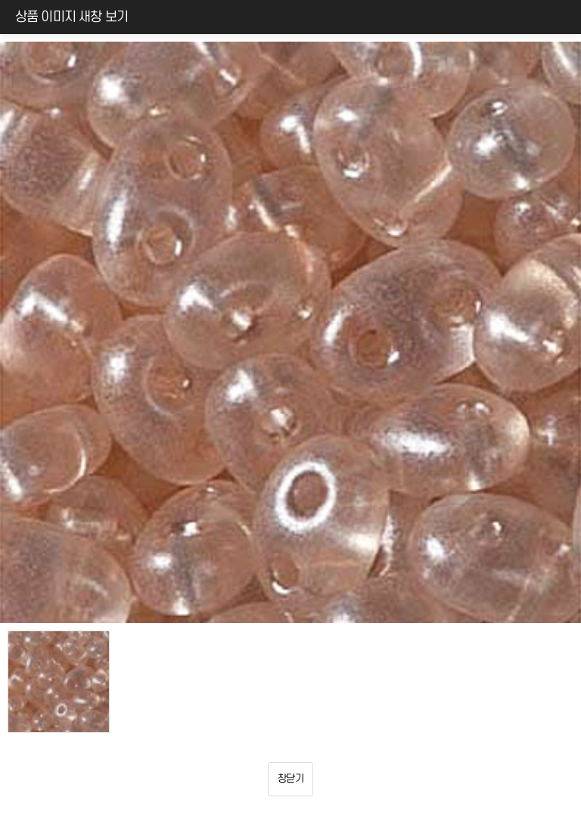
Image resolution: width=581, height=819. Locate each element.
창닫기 (290, 778)
